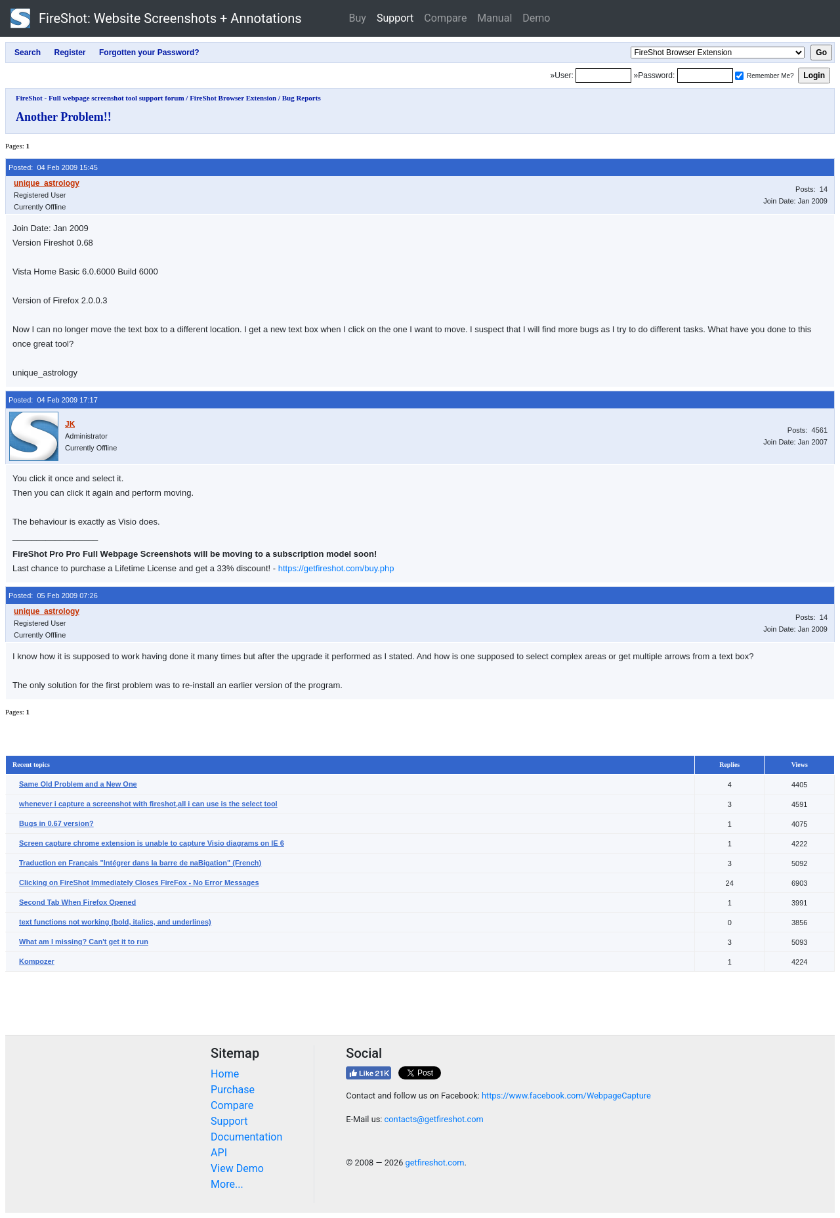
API (219, 1152)
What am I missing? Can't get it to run (83, 942)
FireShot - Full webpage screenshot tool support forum (100, 98)
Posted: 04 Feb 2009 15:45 (53, 167)
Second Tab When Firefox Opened (77, 902)
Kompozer (36, 961)
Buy (357, 18)
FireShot (156, 18)
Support (395, 18)
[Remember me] (739, 76)
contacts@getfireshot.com (434, 1119)
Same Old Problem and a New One (78, 784)
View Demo (237, 1168)
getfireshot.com (435, 1162)
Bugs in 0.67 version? (56, 823)
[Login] (603, 75)
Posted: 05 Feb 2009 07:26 (53, 595)
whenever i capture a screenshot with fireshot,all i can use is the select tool (148, 804)
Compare (445, 18)
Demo (536, 18)
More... (227, 1184)
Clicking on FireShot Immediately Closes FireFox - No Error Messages (139, 882)
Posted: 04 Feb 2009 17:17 (53, 400)
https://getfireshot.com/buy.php (336, 568)
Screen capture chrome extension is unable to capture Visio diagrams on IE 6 (151, 843)
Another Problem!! (64, 116)
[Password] (705, 75)
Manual (494, 18)
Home (225, 1074)
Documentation (246, 1137)
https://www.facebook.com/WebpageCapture (566, 1095)
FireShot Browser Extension (233, 98)
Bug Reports (301, 98)
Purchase (233, 1089)
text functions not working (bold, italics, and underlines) (115, 922)
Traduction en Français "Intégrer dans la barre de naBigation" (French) (140, 863)
